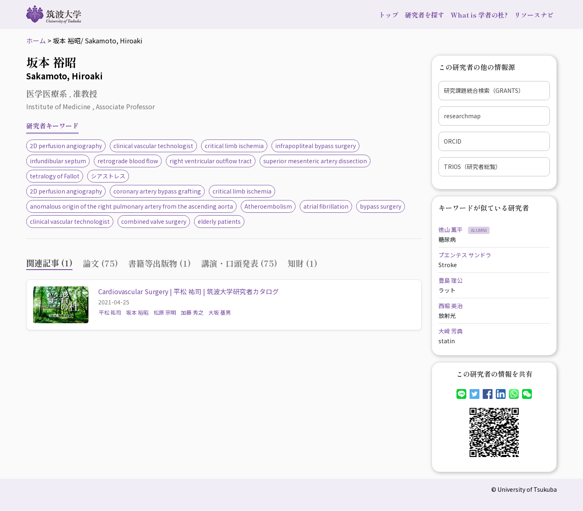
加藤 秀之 (192, 312)
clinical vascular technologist (153, 146)
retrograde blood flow (127, 161)
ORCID (452, 141)
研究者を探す (424, 15)
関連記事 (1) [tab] (49, 263)
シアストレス (108, 176)
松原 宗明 (165, 312)
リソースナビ (534, 15)
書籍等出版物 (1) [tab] (159, 263)
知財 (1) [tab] (302, 263)
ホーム (36, 40)
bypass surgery (380, 206)
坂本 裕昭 (137, 312)
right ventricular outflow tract (210, 161)
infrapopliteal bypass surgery (315, 146)
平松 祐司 (110, 312)
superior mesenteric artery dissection (315, 161)
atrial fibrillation (325, 206)
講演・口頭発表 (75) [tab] (239, 263)
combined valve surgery (153, 221)
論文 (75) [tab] (100, 263)
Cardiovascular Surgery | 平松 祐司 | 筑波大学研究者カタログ (188, 291)
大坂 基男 (219, 312)
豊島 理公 (450, 280)
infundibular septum (58, 161)
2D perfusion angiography (66, 146)
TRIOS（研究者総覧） (472, 166)
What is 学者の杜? (479, 15)
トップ (388, 15)
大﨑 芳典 (450, 331)
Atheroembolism (268, 206)
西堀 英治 (450, 306)
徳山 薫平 (451, 229)
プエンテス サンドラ (464, 255)
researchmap (462, 116)
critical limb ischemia (234, 146)
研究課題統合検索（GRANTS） (484, 90)
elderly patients (219, 221)
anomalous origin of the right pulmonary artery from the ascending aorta (131, 206)
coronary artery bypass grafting (157, 191)
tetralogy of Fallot (54, 176)
